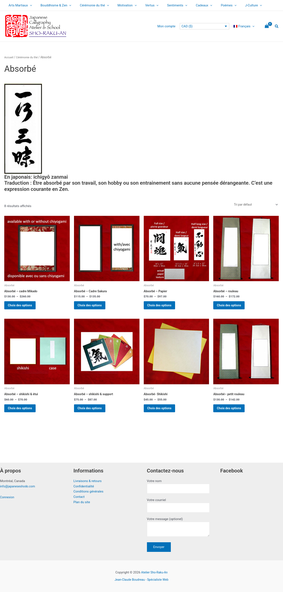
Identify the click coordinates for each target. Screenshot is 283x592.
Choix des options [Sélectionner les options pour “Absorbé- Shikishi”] (163, 414)
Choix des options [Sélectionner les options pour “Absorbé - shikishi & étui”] (23, 414)
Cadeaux (190, 5)
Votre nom (178, 484)
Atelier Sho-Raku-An (154, 572)
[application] (29, 5)
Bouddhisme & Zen (52, 5)
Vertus (142, 5)
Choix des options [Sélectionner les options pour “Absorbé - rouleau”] (232, 308)
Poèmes (213, 5)
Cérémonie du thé (89, 5)
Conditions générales (88, 489)
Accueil (9, 57)
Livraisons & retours (87, 479)
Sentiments (165, 5)
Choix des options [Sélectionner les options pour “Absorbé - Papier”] (163, 308)
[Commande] (254, 204)
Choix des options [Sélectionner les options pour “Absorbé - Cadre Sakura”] (93, 308)
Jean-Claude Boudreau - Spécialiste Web (141, 580)
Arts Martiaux (19, 5)
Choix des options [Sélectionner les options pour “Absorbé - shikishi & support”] (93, 414)
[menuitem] (245, 26)
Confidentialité (83, 484)
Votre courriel (178, 504)
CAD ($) (189, 26)
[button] (277, 26)
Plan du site (81, 500)
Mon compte (170, 26)
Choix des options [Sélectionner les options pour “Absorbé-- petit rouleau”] (232, 414)
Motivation (119, 5)
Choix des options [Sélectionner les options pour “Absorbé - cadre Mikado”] (23, 308)
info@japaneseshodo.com (18, 484)
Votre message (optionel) (178, 527)
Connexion (7, 495)
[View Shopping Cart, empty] (267, 26)
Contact (78, 495)
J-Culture (235, 5)
